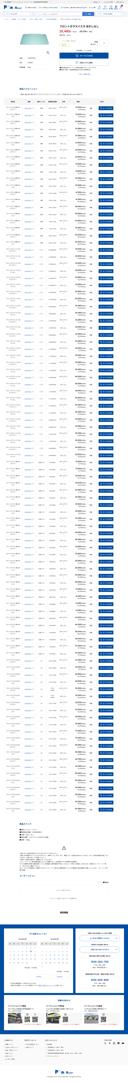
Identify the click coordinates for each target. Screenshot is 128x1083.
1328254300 (27, 236)
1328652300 (27, 632)
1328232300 (27, 165)
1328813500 (27, 682)
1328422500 (27, 328)
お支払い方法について (11, 1047)
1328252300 (27, 222)
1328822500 (27, 710)
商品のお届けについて (45, 985)
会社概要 (49, 1044)
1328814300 (27, 689)
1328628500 (27, 569)
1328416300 (27, 278)
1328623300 (27, 519)
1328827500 (27, 739)
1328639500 (27, 625)
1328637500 (27, 611)
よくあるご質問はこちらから (100, 938)
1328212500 (27, 115)
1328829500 (27, 753)
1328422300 (27, 321)
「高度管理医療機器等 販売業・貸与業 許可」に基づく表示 (64, 1053)
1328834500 (27, 781)
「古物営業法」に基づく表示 (55, 1050)
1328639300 (27, 618)
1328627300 (27, 547)
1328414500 (27, 271)
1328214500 (27, 129)
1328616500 (27, 498)
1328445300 (27, 420)
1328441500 (27, 399)
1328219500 (27, 158)
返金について (9, 1053)
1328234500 (27, 186)
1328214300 (27, 122)
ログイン (100, 8)
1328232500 (27, 172)
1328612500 (27, 470)
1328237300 (27, 193)
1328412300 (27, 250)
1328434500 (27, 370)
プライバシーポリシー (53, 1056)
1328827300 (27, 732)
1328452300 (27, 434)
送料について (9, 1056)
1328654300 (27, 647)
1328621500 (27, 512)
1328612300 (27, 462)
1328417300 (27, 292)
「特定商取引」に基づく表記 (55, 1047)
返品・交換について (11, 1050)
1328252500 (27, 229)
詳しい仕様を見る (84, 74)
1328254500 (27, 243)
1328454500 (27, 455)
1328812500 (27, 668)
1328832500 (27, 767)
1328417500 (27, 299)
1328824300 (27, 717)
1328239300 (27, 207)
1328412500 (27, 257)
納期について (9, 1044)
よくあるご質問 (108, 2)
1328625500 (27, 540)
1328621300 (27, 505)
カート (120, 7)
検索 (89, 14)
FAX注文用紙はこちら (32, 1044)
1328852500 (27, 795)
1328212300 (27, 108)
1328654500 (27, 654)
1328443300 (27, 406)
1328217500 (27, 144)
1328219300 (27, 151)
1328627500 (27, 555)
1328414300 (27, 264)
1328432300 (27, 349)
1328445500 (27, 427)
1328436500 (27, 384)
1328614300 (27, 477)
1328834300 (27, 774)
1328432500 (27, 356)
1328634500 (27, 597)
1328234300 (27, 179)
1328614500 (27, 484)
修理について (30, 1047)
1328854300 (27, 802)
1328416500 (27, 285)
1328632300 (27, 576)
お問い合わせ (120, 2)
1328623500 (27, 526)
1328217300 (27, 137)
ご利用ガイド (96, 2)
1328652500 (27, 640)
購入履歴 (111, 8)
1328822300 (27, 703)
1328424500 (27, 342)
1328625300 (27, 533)
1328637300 (27, 604)
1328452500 (27, 441)
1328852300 (27, 788)
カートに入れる (86, 55)
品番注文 (116, 8)
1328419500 (27, 314)
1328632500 (27, 583)
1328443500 (27, 413)
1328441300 (27, 392)
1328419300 (27, 307)
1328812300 (27, 661)
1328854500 (27, 810)
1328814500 (27, 696)
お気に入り (105, 8)
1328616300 (27, 491)
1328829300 (27, 746)
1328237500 (27, 200)
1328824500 (27, 725)
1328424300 (27, 335)
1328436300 (27, 377)
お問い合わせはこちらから (100, 949)
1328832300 (27, 760)
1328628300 (27, 562)
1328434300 (27, 363)
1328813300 (27, 675)
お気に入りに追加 (86, 62)
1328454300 (27, 448)
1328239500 (27, 214)
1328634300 (27, 590)
